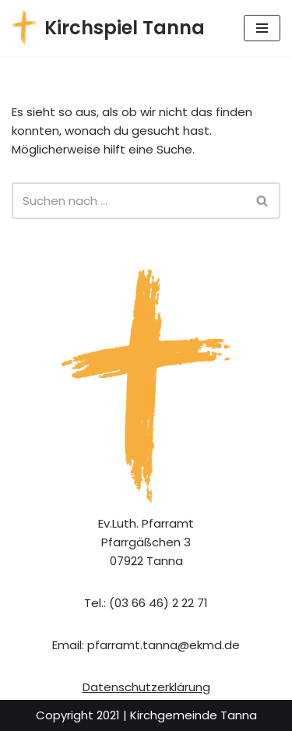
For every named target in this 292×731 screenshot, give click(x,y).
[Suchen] (128, 200)
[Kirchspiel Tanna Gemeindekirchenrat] (108, 28)
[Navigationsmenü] (262, 28)
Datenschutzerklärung (146, 687)
